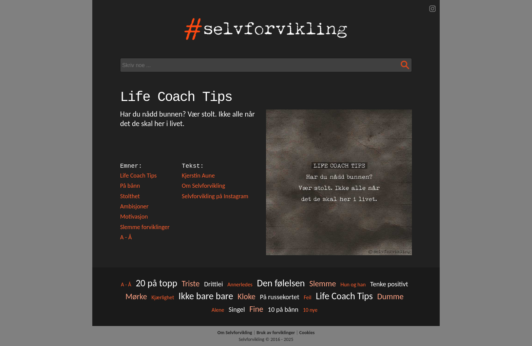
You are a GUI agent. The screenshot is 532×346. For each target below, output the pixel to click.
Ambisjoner (134, 206)
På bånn (130, 185)
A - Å (126, 237)
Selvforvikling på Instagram (215, 196)
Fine (256, 309)
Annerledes (239, 284)
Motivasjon (134, 216)
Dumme (390, 296)
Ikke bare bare (205, 296)
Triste (191, 283)
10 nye (310, 310)
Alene (217, 310)
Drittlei (213, 284)
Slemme (322, 283)
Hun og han (352, 284)
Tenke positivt (389, 284)
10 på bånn (283, 309)
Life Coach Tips (138, 175)
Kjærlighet (162, 297)
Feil (307, 297)
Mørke (136, 296)
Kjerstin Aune (198, 175)
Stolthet (130, 196)
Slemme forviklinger (145, 227)
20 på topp (156, 283)
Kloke (246, 296)
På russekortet (279, 297)
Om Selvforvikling (203, 185)
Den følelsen (281, 283)
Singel (237, 309)
